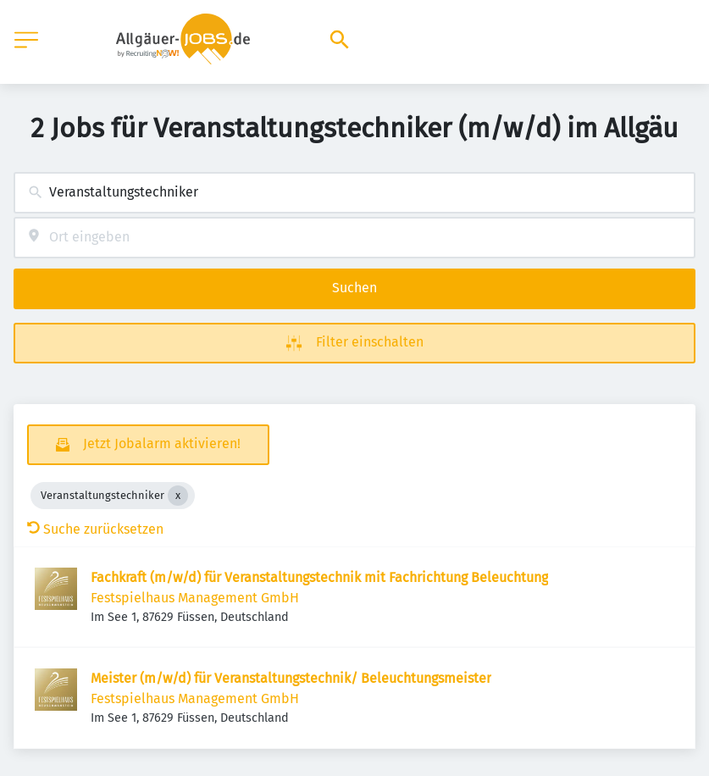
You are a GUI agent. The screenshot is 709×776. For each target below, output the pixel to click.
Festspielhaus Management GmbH (195, 598)
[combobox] (354, 192)
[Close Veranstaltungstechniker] (178, 495)
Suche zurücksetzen (95, 529)
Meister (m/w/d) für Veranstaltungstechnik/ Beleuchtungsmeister (291, 678)
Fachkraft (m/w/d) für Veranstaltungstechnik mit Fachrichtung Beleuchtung (319, 577)
